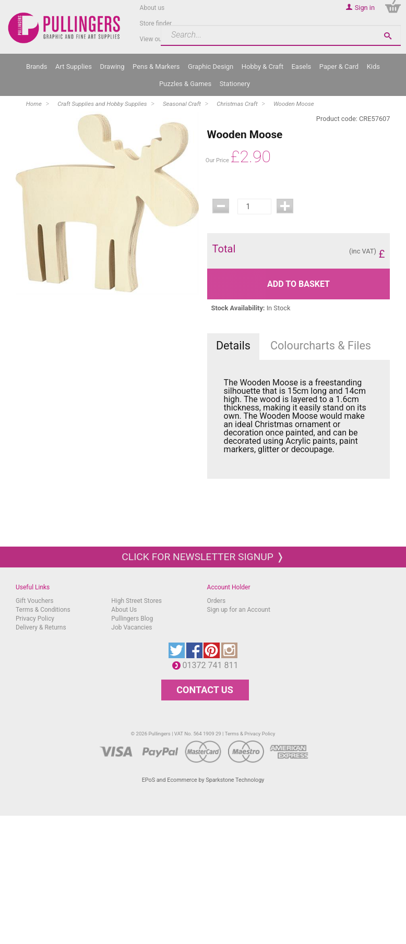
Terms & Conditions (43, 609)
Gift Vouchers (35, 600)
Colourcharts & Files (320, 345)
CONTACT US (204, 689)
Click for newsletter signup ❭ (203, 557)
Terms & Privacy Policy (250, 733)
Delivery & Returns (41, 627)
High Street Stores (136, 600)
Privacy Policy (35, 618)
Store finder (156, 23)
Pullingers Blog (132, 618)
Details (233, 345)
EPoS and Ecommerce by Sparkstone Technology (203, 780)
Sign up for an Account (238, 609)
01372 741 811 (213, 665)
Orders (216, 600)
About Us (124, 609)
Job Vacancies (131, 627)
